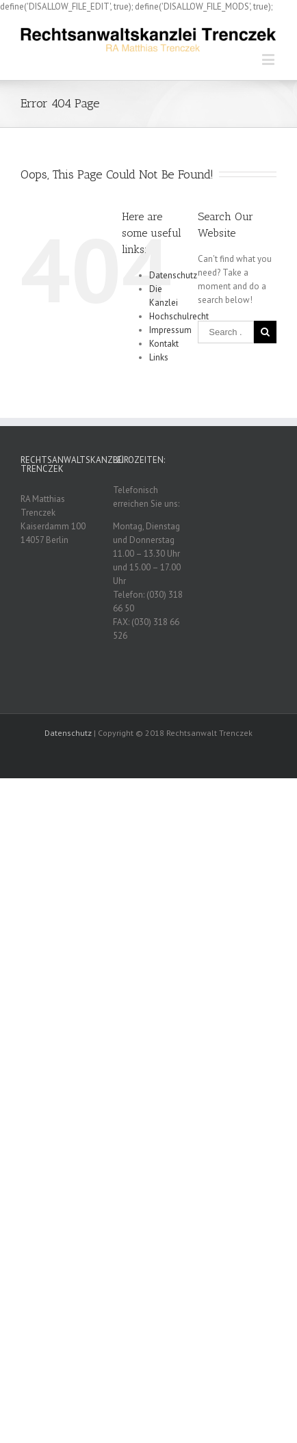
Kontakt (164, 343)
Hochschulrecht (179, 316)
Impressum (170, 330)
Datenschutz (173, 275)
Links (158, 357)
